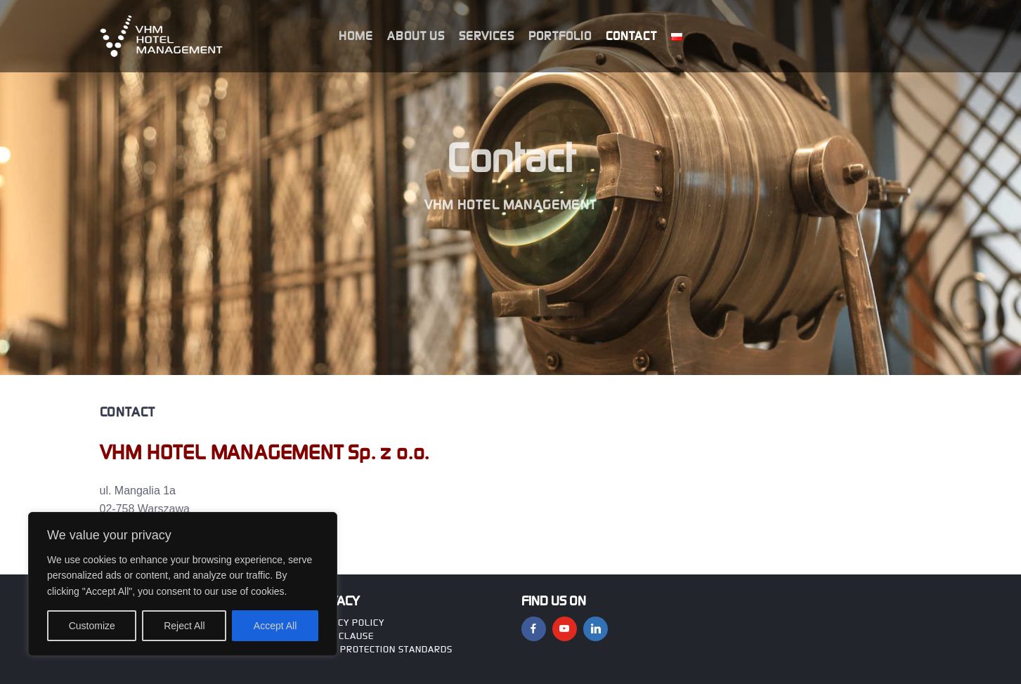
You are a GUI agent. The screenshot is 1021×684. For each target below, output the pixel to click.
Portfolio (560, 36)
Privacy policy (347, 623)
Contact (631, 36)
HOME (356, 36)
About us (416, 36)
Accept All (275, 625)
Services (486, 36)
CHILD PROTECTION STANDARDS (382, 649)
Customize (92, 625)
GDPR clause (342, 636)
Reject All (184, 625)
